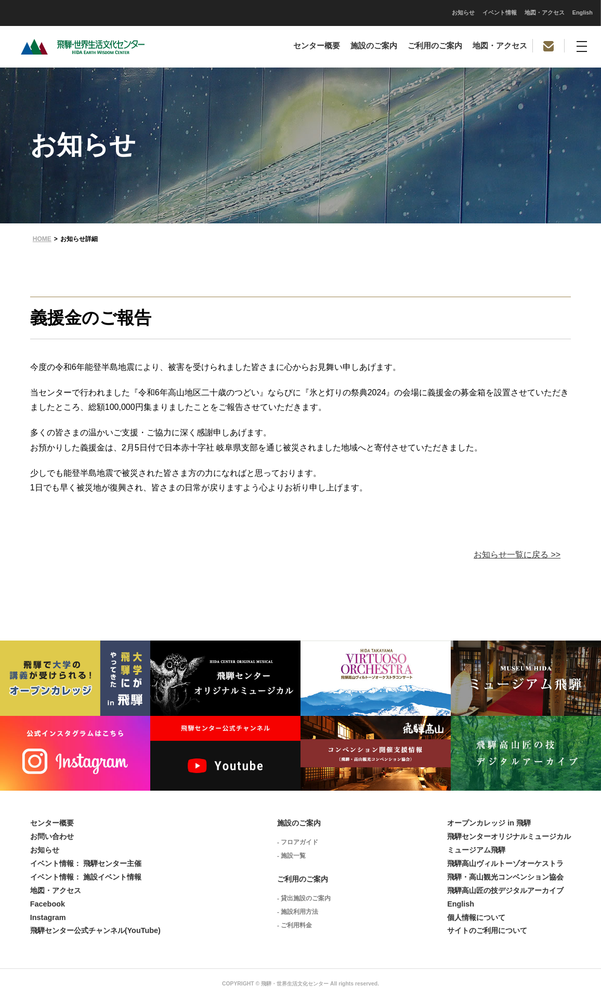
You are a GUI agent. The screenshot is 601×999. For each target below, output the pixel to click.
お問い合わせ (52, 836)
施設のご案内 (373, 46)
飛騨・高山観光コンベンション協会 (505, 877)
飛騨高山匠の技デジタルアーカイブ (505, 890)
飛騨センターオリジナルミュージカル (509, 836)
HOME (42, 239)
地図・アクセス (398, 12)
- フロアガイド (297, 842)
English (436, 12)
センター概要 (316, 46)
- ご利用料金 (294, 925)
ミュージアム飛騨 (476, 850)
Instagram (48, 917)
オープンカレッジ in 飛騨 (489, 823)
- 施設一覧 (291, 855)
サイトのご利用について (487, 930)
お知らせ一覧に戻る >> (517, 554)
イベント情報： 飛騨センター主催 (85, 863)
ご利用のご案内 (435, 46)
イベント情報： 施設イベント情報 (85, 877)
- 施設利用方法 (297, 911)
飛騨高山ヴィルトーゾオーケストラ (505, 863)
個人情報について (476, 917)
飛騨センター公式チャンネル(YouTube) (95, 930)
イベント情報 (353, 12)
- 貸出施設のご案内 (304, 898)
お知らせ (317, 12)
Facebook (47, 904)
